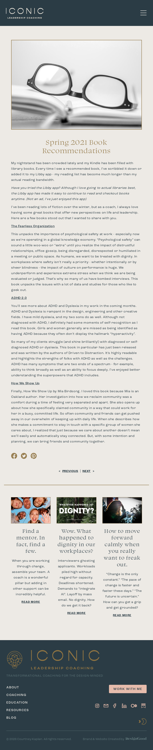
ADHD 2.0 (19, 298)
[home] (24, 13)
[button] (143, 12)
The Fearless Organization (33, 226)
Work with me (127, 689)
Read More (31, 602)
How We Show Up (25, 383)
